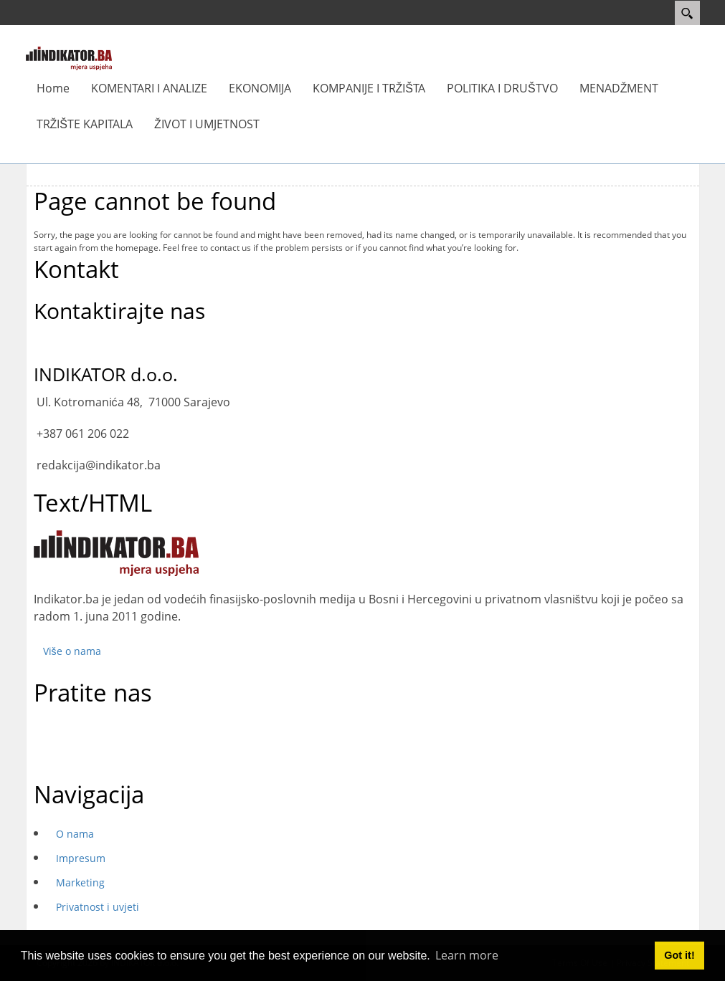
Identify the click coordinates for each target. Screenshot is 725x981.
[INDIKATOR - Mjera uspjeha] (69, 57)
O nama (75, 834)
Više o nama (72, 651)
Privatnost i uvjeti (97, 907)
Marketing (80, 882)
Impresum (80, 858)
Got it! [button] (679, 955)
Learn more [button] (466, 955)
